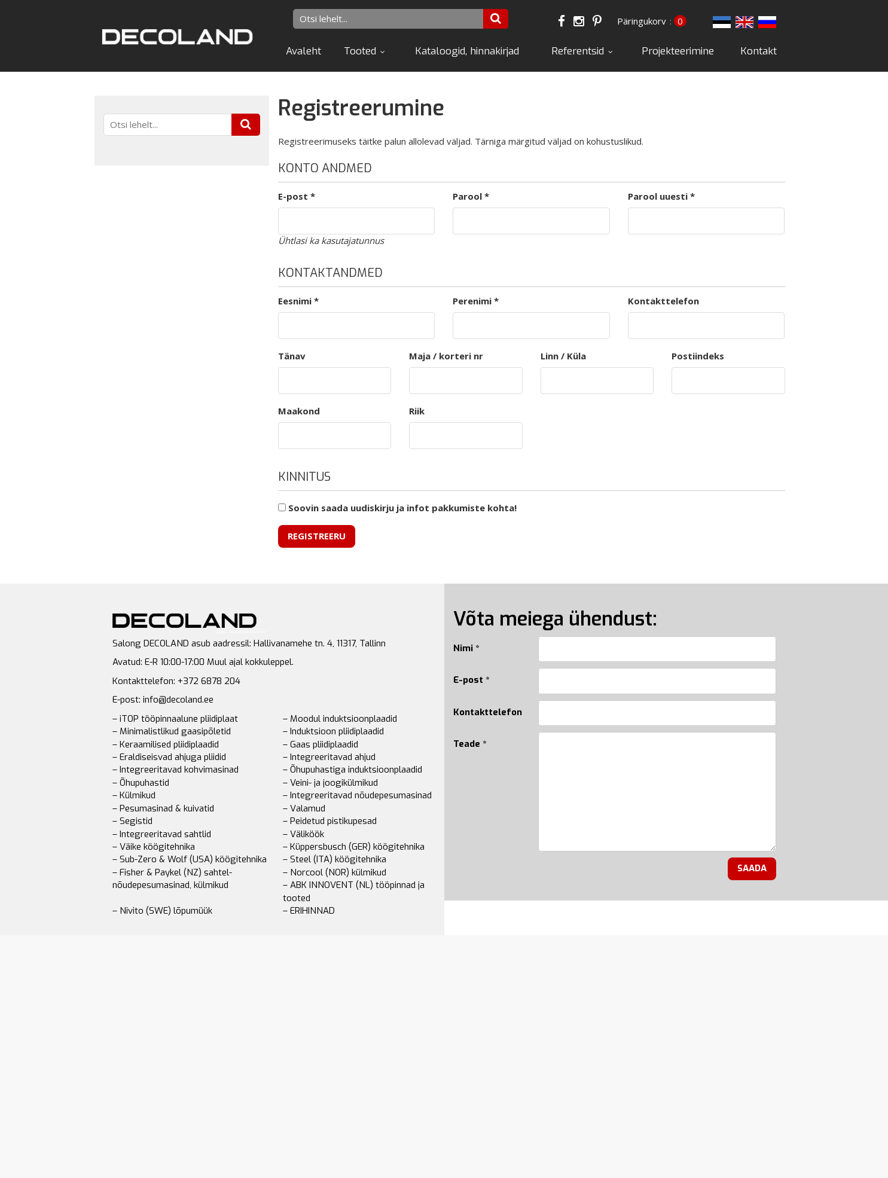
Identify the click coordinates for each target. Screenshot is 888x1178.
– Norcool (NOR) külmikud (334, 872)
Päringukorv (641, 21)
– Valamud (304, 808)
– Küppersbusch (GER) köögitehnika (354, 847)
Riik (417, 411)
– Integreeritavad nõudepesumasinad (357, 795)
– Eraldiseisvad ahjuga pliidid (169, 757)
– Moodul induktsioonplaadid (340, 719)
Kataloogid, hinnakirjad (467, 51)
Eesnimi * (298, 301)
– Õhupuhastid (140, 783)
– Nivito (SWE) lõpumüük (162, 911)
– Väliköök (303, 834)
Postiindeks (698, 356)
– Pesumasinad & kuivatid (163, 808)
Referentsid (577, 51)
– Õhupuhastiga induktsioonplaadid (352, 770)
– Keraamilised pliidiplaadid (165, 744)
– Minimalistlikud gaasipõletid (171, 731)
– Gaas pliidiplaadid (320, 744)
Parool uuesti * (661, 196)
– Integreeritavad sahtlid (161, 834)
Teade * (469, 744)
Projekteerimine (678, 51)
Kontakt (758, 51)
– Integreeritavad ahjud (329, 757)
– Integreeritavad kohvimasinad (175, 770)
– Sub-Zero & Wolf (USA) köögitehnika (189, 859)
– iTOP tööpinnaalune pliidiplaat (175, 719)
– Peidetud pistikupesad (330, 821)
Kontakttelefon (663, 301)
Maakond (299, 411)
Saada (752, 868)
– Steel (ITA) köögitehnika (334, 859)
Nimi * (466, 648)
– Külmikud (133, 795)
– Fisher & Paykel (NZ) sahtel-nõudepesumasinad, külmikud (172, 878)
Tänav (292, 356)
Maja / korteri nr (446, 356)
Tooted (360, 51)
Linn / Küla (563, 356)
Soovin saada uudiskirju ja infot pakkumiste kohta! (397, 508)
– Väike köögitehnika (153, 847)
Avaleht (303, 51)
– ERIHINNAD (309, 911)
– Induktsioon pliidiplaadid (333, 731)
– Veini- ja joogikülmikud (330, 783)
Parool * (471, 196)
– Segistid (132, 821)
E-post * (296, 196)
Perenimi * (476, 301)
